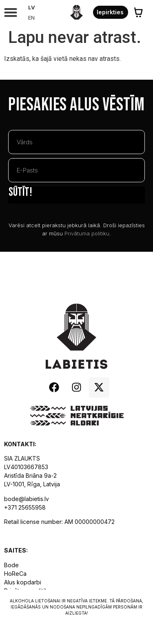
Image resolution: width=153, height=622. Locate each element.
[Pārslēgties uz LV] (31, 7)
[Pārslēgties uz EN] (31, 18)
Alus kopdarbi (22, 582)
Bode (11, 565)
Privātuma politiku (86, 233)
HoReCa (15, 573)
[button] (10, 12)
